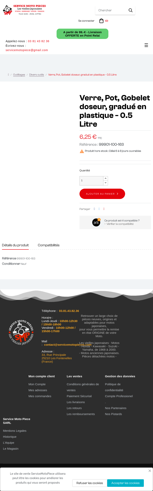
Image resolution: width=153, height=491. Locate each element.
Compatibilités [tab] (49, 245)
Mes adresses (37, 390)
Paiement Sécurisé (79, 396)
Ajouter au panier (100, 193)
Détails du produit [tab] (15, 245)
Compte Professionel (119, 396)
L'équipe (8, 442)
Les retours (74, 408)
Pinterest (104, 209)
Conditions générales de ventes (83, 387)
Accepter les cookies (125, 483)
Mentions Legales (14, 430)
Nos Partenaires (116, 408)
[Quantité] (91, 180)
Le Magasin (11, 448)
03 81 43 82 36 (38, 41)
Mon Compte (37, 384)
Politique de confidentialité (114, 387)
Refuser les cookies (89, 483)
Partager (94, 209)
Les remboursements (81, 414)
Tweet (99, 209)
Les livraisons (76, 402)
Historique (10, 436)
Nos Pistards (113, 414)
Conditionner (11, 264)
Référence (9, 258)
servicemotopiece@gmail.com (27, 50)
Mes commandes (39, 396)
